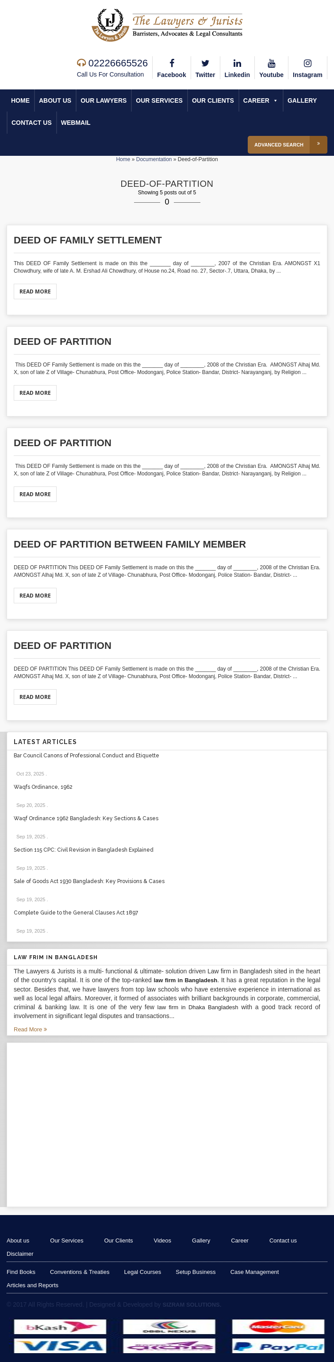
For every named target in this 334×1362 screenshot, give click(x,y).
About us (55, 100)
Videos (163, 1240)
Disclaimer (20, 1253)
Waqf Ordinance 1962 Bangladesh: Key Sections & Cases (86, 818)
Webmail (76, 122)
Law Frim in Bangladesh (56, 957)
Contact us (32, 122)
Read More (35, 291)
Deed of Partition (62, 341)
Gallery (302, 100)
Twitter (205, 67)
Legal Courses (142, 1272)
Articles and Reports (32, 1285)
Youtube (271, 67)
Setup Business (195, 1272)
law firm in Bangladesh (185, 980)
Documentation (154, 159)
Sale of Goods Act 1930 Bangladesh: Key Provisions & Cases (89, 881)
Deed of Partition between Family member (130, 544)
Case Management (254, 1272)
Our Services (159, 100)
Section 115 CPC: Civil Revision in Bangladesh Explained (84, 850)
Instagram (307, 67)
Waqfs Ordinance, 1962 (43, 787)
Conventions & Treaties (79, 1272)
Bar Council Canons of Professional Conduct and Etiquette (86, 755)
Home (20, 100)
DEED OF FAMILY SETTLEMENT (88, 240)
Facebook (171, 67)
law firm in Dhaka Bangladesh (197, 1007)
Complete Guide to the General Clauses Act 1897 (76, 913)
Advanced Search (290, 145)
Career (260, 100)
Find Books (21, 1272)
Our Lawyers (104, 100)
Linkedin (237, 67)
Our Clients (213, 100)
